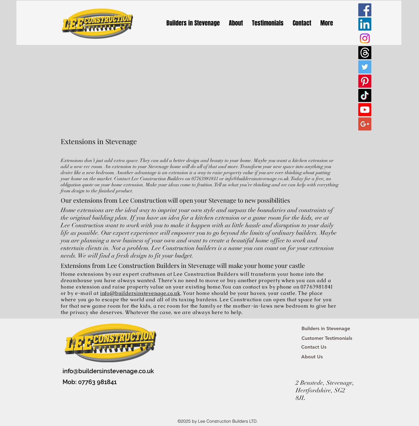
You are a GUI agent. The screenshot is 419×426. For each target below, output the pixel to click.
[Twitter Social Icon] (364, 66)
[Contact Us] (313, 347)
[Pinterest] (364, 81)
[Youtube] (364, 109)
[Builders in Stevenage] (325, 328)
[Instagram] (364, 38)
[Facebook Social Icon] (364, 9)
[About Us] (312, 356)
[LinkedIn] (364, 24)
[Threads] (364, 52)
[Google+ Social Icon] (364, 123)
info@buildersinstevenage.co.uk (257, 179)
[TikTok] (364, 95)
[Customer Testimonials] (326, 338)
